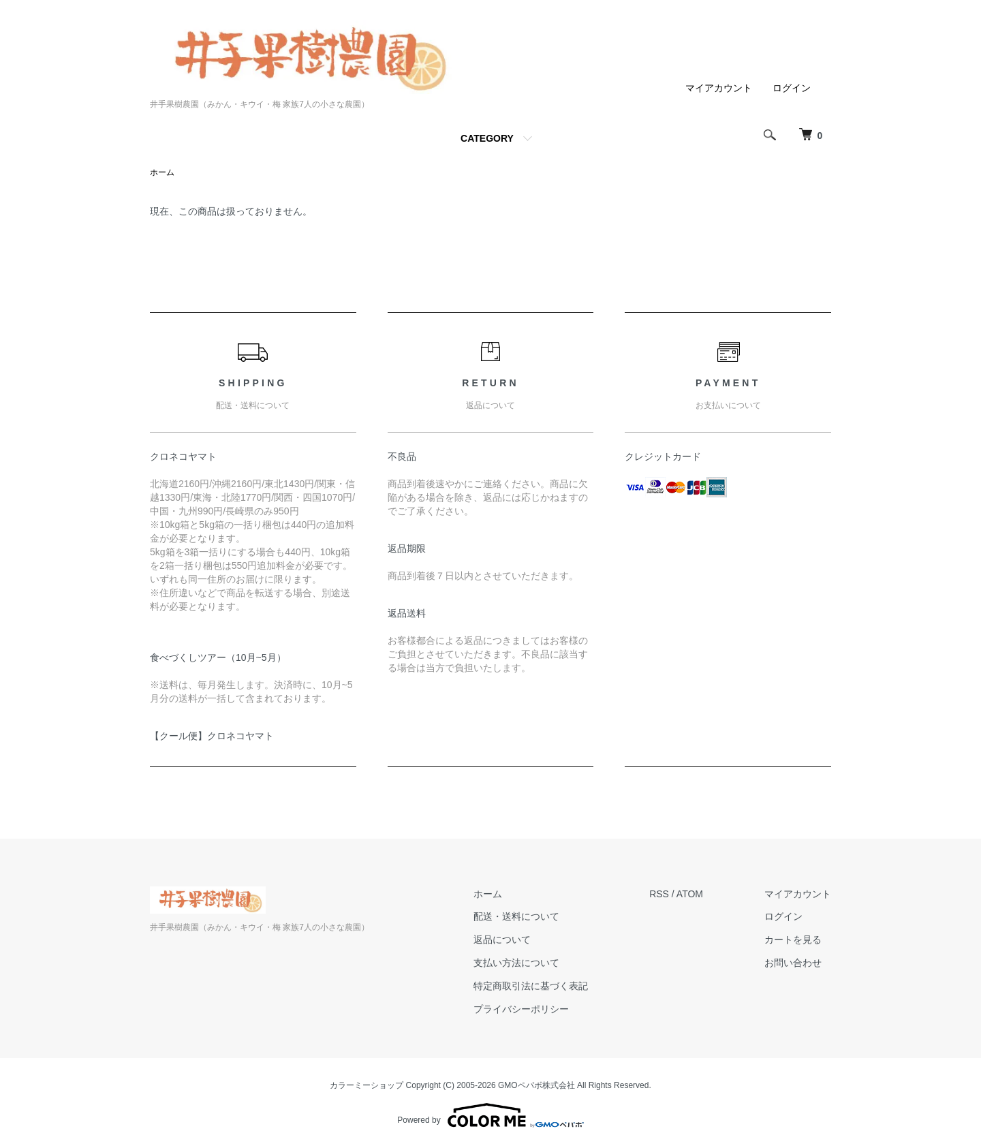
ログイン (792, 87)
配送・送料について (516, 916)
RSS (659, 893)
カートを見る (793, 939)
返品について (502, 939)
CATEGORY (487, 138)
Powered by (490, 1115)
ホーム (162, 172)
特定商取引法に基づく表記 (530, 985)
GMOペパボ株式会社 (536, 1085)
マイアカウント (718, 87)
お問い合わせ (793, 962)
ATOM (689, 893)
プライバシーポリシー (521, 1009)
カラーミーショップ (366, 1085)
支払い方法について (516, 962)
